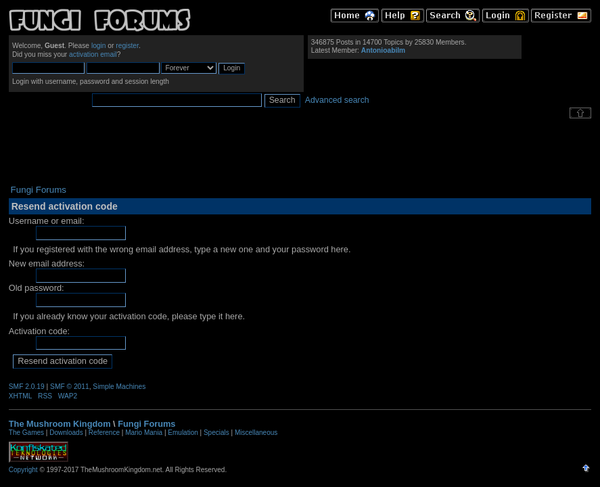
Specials (216, 432)
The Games (26, 432)
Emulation (183, 432)
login (98, 45)
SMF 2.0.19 (27, 386)
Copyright (23, 469)
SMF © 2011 (69, 386)
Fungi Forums (146, 424)
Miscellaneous (256, 432)
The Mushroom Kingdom (60, 424)
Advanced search (337, 100)
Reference (104, 432)
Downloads (66, 432)
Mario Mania (143, 432)
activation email (93, 54)
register (127, 45)
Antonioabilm (383, 50)
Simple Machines (119, 386)
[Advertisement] (300, 151)
